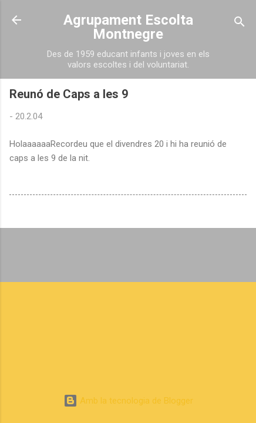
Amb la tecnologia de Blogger (128, 400)
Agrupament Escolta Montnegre (128, 27)
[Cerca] (240, 24)
